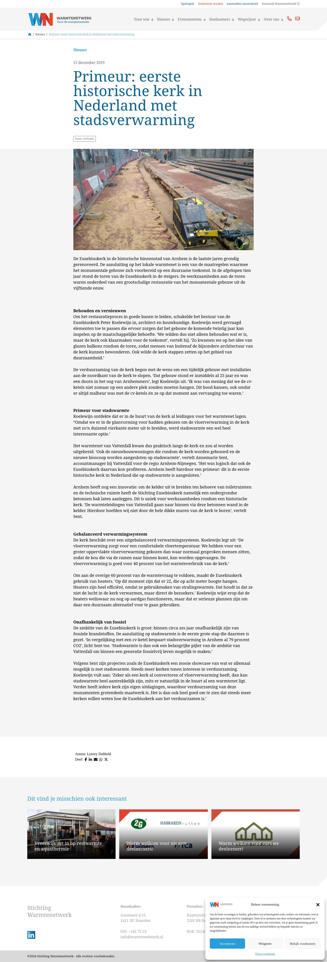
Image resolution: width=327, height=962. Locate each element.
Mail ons (297, 18)
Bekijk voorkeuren (302, 943)
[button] (318, 904)
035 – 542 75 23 (134, 931)
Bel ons (289, 18)
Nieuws (165, 19)
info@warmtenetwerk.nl (142, 936)
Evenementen (192, 19)
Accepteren (227, 943)
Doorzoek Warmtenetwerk (279, 4)
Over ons (273, 19)
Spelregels (187, 4)
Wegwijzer (249, 19)
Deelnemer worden (210, 4)
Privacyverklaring (265, 953)
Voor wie (143, 19)
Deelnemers (221, 19)
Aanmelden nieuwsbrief (242, 4)
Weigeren (264, 943)
